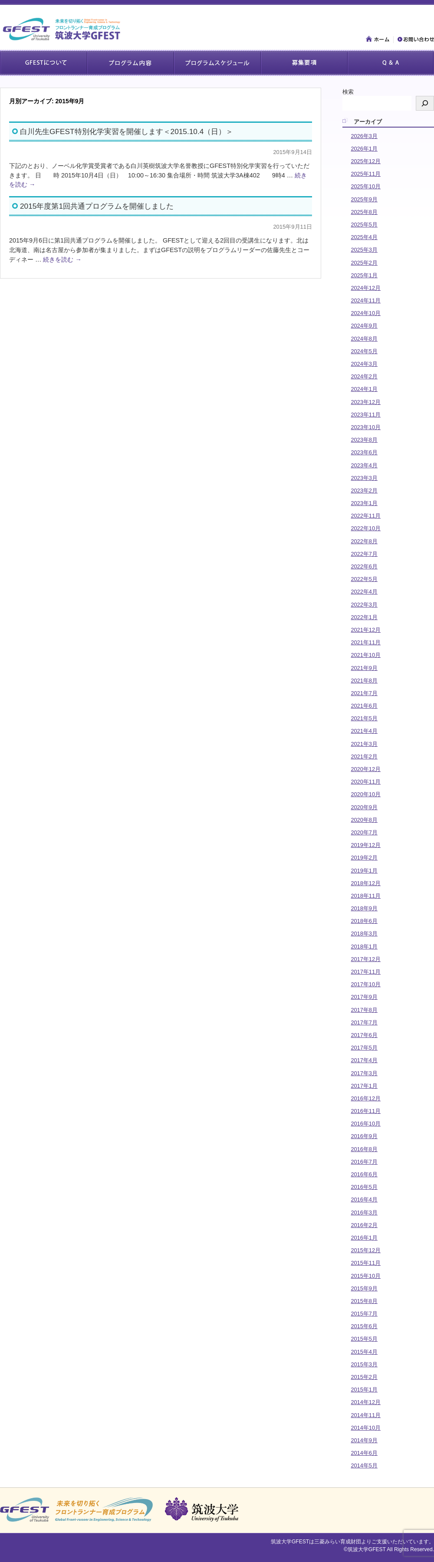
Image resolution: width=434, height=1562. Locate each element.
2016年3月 (364, 1212)
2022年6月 (364, 566)
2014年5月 (364, 1465)
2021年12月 (366, 630)
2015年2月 (364, 1377)
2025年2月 (364, 262)
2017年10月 (366, 984)
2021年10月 (366, 655)
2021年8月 (364, 680)
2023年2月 (364, 490)
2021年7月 (364, 693)
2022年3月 (364, 604)
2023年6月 (364, 452)
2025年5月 (364, 224)
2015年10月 (366, 1276)
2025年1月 (364, 275)
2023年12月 (366, 402)
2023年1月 (364, 503)
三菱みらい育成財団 (337, 1542)
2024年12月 (366, 288)
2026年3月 (364, 136)
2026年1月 (364, 148)
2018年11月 (366, 896)
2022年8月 (364, 541)
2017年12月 (366, 959)
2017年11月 (366, 971)
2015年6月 (364, 1326)
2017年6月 (364, 1035)
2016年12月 (366, 1098)
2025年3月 (364, 249)
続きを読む (62, 259)
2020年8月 (364, 820)
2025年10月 (366, 186)
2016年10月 (366, 1123)
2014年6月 (364, 1453)
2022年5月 (364, 579)
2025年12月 (366, 161)
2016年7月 (364, 1161)
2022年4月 (364, 591)
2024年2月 (364, 376)
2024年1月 (364, 389)
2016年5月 (364, 1187)
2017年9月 (364, 997)
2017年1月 (364, 1086)
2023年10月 (366, 427)
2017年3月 (364, 1073)
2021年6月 (364, 705)
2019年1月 (364, 870)
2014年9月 (364, 1440)
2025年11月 (366, 174)
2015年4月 (364, 1352)
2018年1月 (364, 946)
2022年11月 (366, 515)
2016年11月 (366, 1111)
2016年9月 (364, 1136)
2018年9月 (364, 908)
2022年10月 (366, 528)
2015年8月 (364, 1301)
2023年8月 (364, 439)
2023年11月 (366, 414)
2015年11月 (366, 1263)
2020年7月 (364, 832)
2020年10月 (366, 794)
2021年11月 (366, 642)
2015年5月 (364, 1339)
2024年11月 (366, 300)
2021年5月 (364, 718)
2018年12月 (366, 883)
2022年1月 (364, 617)
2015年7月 (364, 1313)
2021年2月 (364, 756)
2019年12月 (366, 845)
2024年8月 (364, 338)
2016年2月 (364, 1225)
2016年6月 (364, 1174)
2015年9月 (364, 1288)
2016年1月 (364, 1237)
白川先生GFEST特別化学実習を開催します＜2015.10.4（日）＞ (126, 131)
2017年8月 (364, 1010)
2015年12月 (366, 1250)
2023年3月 (364, 478)
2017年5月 (364, 1047)
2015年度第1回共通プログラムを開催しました (97, 206)
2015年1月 (364, 1389)
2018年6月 (364, 921)
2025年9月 (364, 199)
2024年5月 (364, 351)
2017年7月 (364, 1022)
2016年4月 (364, 1199)
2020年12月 (366, 769)
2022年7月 (364, 554)
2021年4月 (364, 731)
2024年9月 (364, 325)
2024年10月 (366, 313)
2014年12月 (366, 1402)
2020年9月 (364, 807)
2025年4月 (364, 237)
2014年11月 (366, 1415)
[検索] (425, 103)
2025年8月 (364, 212)
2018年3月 (364, 933)
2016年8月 (364, 1149)
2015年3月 (364, 1364)
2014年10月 (366, 1427)
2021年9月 (364, 668)
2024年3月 (364, 364)
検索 (348, 92)
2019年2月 (364, 857)
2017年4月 (364, 1060)
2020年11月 (366, 781)
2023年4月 (364, 465)
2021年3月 (364, 744)
